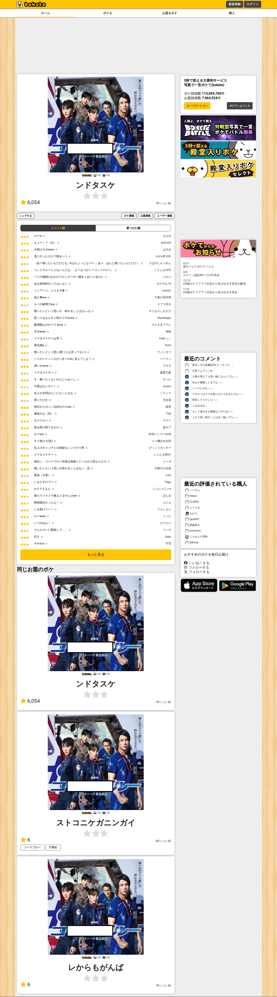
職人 (232, 13)
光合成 (167, 399)
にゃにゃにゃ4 (162, 488)
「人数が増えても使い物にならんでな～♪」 (212, 377)
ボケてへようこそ (239, 105)
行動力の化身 (162, 468)
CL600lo (192, 502)
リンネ (167, 529)
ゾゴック (165, 393)
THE (168, 413)
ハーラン (165, 358)
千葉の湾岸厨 (162, 297)
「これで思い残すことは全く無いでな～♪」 (212, 417)
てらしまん (164, 509)
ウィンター (164, 352)
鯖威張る (192, 525)
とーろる (192, 508)
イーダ (167, 461)
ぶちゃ (167, 276)
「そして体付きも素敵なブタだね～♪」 (210, 412)
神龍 (168, 331)
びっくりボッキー (160, 447)
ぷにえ (167, 502)
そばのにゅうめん (160, 263)
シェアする (25, 215)
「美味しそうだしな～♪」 (202, 400)
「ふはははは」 (196, 406)
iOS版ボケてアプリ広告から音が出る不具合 (218, 290)
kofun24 (166, 242)
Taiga (167, 482)
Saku (168, 536)
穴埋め (53, 847)
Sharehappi (164, 317)
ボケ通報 (129, 215)
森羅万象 (165, 372)
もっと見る (95, 554)
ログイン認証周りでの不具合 (218, 273)
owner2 (166, 290)
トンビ (167, 516)
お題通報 (145, 215)
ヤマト (167, 420)
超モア (167, 427)
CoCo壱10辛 (163, 256)
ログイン (253, 4)
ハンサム (192, 490)
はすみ (167, 249)
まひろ (191, 514)
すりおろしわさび (160, 311)
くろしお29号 (162, 270)
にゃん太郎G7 (162, 454)
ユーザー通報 (164, 215)
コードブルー (32, 847)
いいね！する (197, 563)
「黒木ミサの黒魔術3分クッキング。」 (210, 365)
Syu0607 (192, 519)
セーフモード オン (197, 105)
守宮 (168, 543)
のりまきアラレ (161, 324)
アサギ (167, 365)
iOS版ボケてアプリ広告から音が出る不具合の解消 (218, 282)
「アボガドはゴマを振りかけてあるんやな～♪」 (215, 394)
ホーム (45, 13)
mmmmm (193, 531)
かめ (168, 475)
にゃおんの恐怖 (196, 537)
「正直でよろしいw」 (200, 371)
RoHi (168, 345)
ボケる (107, 13)
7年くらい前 (163, 203)
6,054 (30, 202)
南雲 (168, 406)
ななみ (167, 235)
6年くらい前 (163, 841)
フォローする (196, 567)
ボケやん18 (164, 283)
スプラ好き (164, 304)
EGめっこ (165, 338)
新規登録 (235, 4)
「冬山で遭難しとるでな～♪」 (204, 383)
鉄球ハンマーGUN (160, 434)
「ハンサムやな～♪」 (199, 388)
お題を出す (169, 13)
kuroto (167, 386)
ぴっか (167, 379)
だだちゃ (165, 523)
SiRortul (192, 543)
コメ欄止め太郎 (161, 441)
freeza (191, 496)
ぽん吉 (167, 495)
